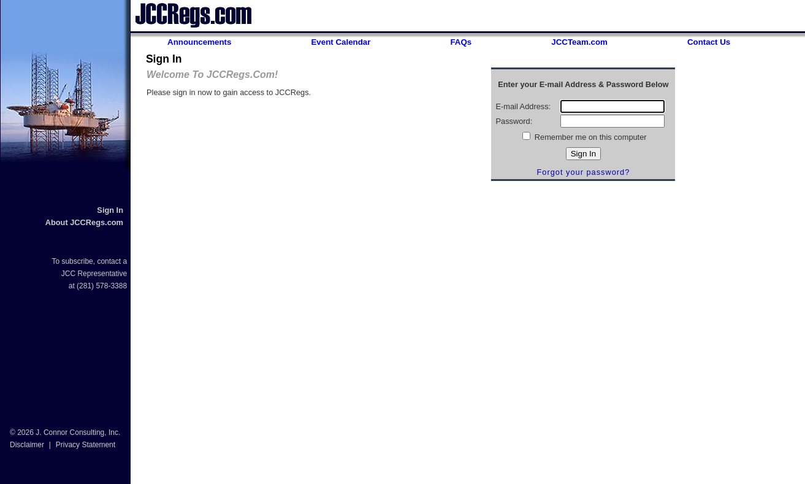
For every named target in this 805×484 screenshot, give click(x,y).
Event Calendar (340, 42)
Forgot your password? (583, 172)
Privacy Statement (85, 444)
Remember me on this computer (589, 137)
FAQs (460, 42)
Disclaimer (27, 444)
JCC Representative (94, 273)
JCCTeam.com (579, 42)
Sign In (110, 210)
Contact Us (708, 42)
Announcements (199, 42)
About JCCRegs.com (84, 222)
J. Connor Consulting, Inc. (78, 432)
